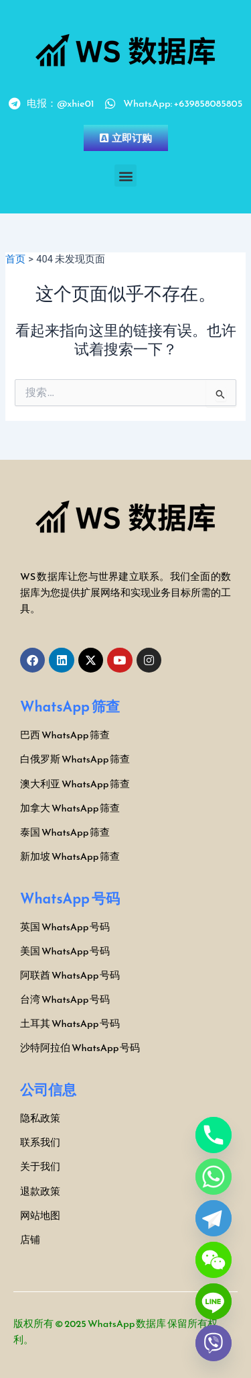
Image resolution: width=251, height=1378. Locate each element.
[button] (125, 175)
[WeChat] (213, 1260)
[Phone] (213, 1135)
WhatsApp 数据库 (127, 1323)
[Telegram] (213, 1218)
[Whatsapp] (213, 1177)
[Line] (213, 1301)
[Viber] (213, 1343)
